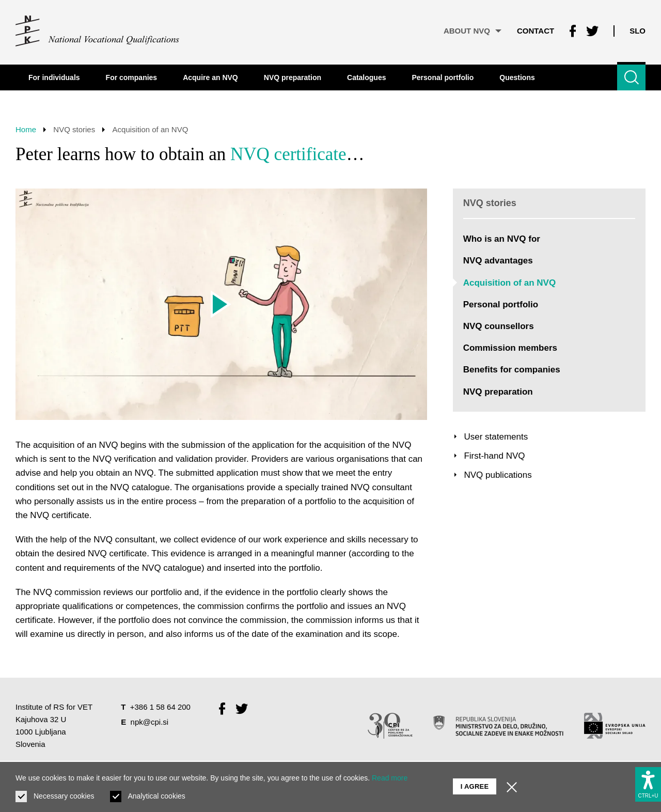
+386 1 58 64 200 (160, 706)
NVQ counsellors (498, 326)
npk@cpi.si (150, 721)
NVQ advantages (498, 261)
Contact (535, 30)
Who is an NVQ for (501, 239)
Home (25, 129)
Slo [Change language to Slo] (637, 30)
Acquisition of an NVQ (509, 283)
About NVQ (472, 30)
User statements (496, 437)
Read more (389, 778)
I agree (475, 786)
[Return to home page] (97, 30)
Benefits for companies (511, 369)
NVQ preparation (498, 392)
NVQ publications (497, 475)
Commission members (510, 348)
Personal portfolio (500, 304)
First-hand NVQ (494, 456)
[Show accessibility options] (648, 784)
